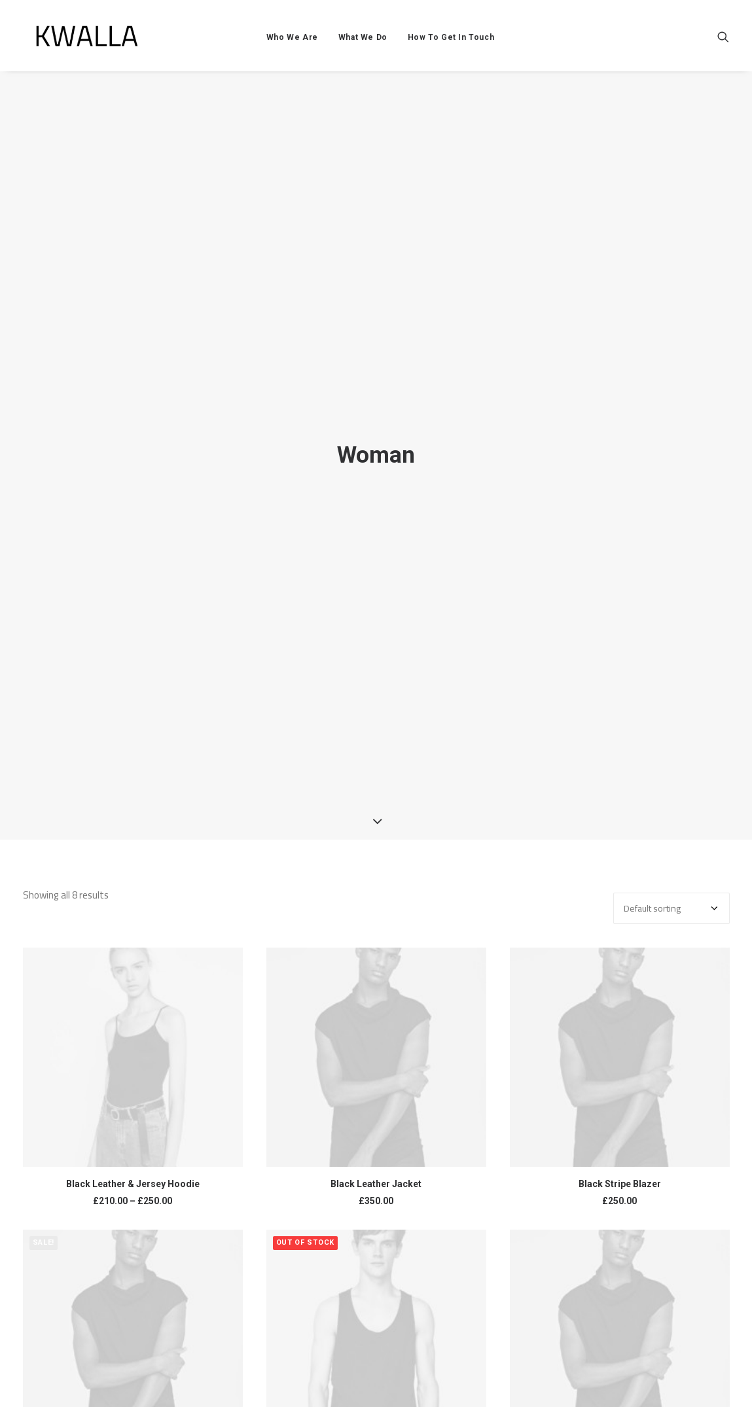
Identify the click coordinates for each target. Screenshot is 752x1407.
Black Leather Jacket (376, 1184)
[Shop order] (671, 908)
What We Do (376, 43)
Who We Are (306, 43)
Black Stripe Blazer (620, 1184)
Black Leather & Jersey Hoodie (133, 1184)
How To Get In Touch (464, 43)
